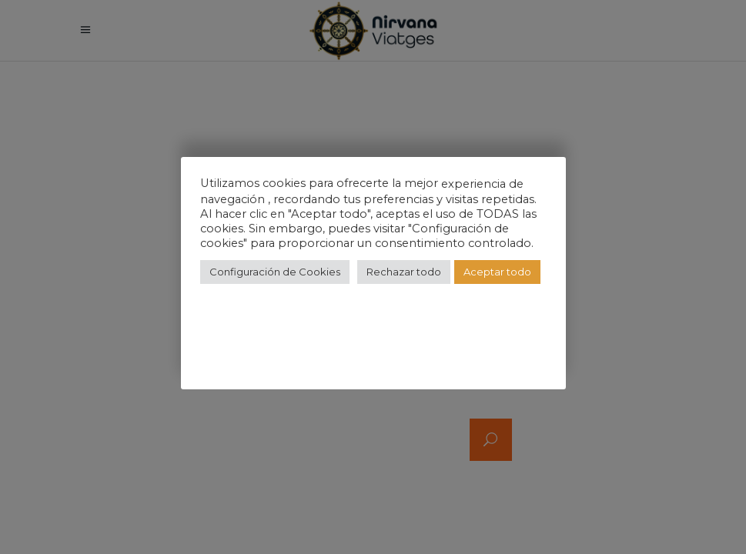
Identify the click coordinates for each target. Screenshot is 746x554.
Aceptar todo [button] (497, 271)
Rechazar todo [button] (403, 271)
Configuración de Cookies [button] (274, 271)
